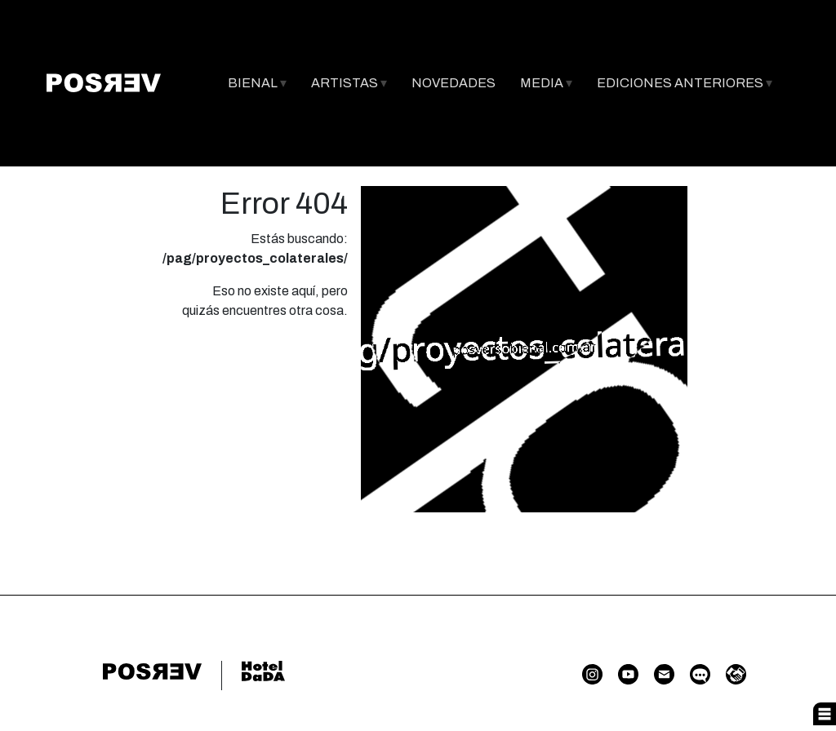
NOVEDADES (453, 83)
